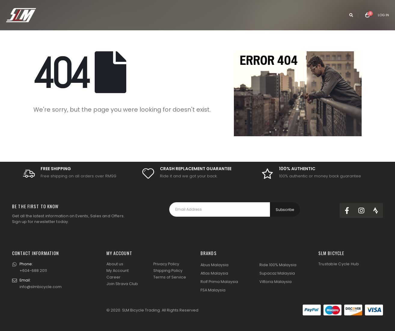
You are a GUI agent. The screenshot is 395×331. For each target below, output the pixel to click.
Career (113, 277)
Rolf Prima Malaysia (219, 281)
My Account (117, 270)
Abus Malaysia (214, 264)
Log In (383, 15)
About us (114, 263)
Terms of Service (169, 277)
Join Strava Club (122, 283)
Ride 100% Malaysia (277, 264)
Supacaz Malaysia (277, 273)
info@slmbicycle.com (41, 286)
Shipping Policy (167, 270)
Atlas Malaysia (214, 273)
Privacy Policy (166, 263)
